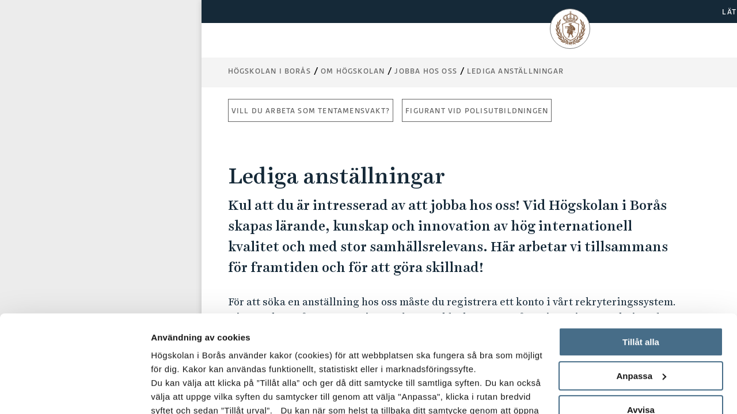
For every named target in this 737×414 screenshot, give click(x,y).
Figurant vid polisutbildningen (476, 111)
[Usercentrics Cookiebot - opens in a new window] (74, 391)
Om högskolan (353, 71)
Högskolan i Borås (269, 71)
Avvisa (641, 319)
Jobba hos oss (425, 71)
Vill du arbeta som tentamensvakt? (310, 111)
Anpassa (641, 285)
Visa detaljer (176, 391)
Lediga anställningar (515, 71)
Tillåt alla (640, 251)
